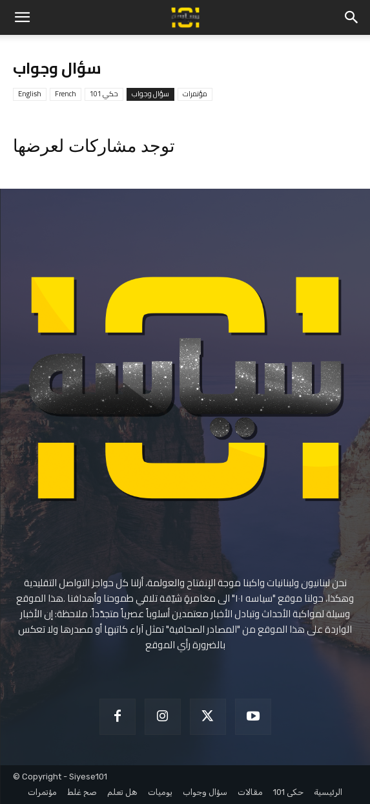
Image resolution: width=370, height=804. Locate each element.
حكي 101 (104, 94)
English (29, 94)
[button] (22, 17)
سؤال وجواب (150, 94)
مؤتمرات (195, 94)
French (65, 94)
